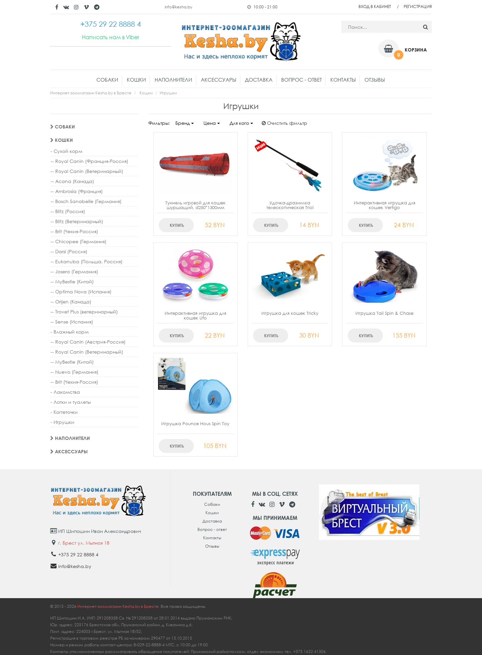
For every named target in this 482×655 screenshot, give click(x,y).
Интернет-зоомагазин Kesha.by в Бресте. (119, 606)
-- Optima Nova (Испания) (81, 291)
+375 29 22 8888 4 (78, 554)
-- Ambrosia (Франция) (77, 191)
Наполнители (173, 80)
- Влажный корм (70, 332)
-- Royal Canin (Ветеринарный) (87, 171)
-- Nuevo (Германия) (74, 372)
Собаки (107, 80)
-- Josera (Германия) (74, 271)
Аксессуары (218, 80)
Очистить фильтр (284, 123)
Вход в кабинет (374, 6)
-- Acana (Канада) (72, 181)
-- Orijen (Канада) (71, 301)
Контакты (343, 80)
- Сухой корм (66, 151)
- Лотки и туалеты (71, 402)
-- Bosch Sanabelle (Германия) (86, 201)
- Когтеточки (64, 412)
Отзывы (375, 80)
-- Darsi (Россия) (69, 251)
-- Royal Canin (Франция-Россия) (89, 161)
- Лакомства (65, 392)
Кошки (136, 80)
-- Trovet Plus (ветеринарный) (84, 311)
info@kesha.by (178, 6)
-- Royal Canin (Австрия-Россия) (88, 342)
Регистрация (418, 6)
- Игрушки (62, 422)
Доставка (258, 80)
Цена (212, 123)
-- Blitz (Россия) (68, 211)
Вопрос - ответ (301, 80)
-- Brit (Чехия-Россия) (74, 231)
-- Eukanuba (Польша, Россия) (87, 261)
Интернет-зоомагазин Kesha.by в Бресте (91, 92)
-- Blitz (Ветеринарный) (77, 221)
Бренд (184, 123)
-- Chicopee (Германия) (78, 241)
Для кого (241, 123)
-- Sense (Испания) (72, 321)
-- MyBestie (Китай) (72, 281)
